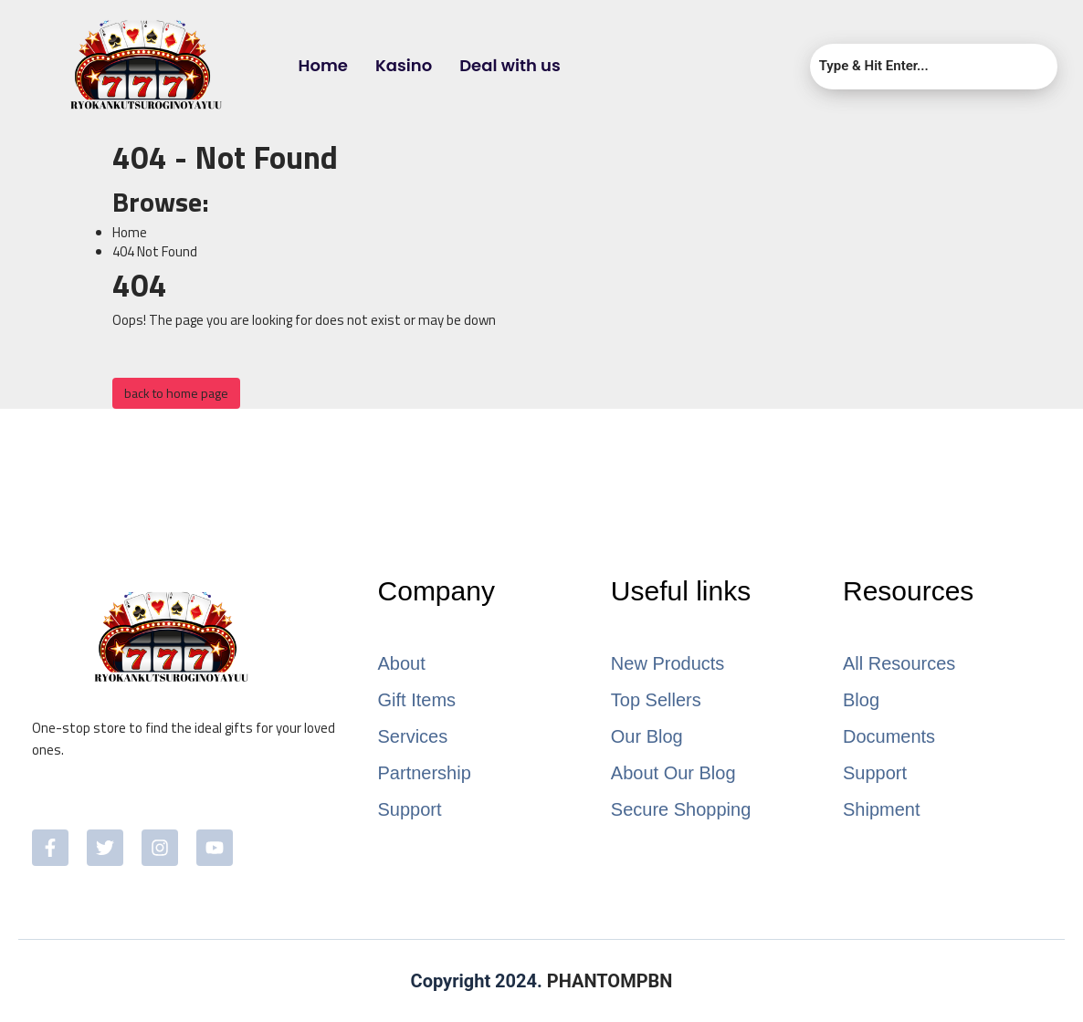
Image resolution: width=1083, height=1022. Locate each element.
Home (323, 65)
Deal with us (510, 65)
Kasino (403, 65)
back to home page (176, 392)
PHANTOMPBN (610, 981)
